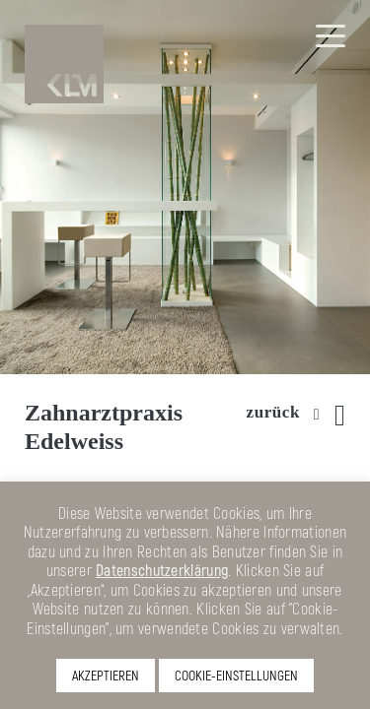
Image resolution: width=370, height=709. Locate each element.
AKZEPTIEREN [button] (105, 675)
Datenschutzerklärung (162, 569)
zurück (273, 412)
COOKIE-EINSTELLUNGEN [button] (236, 675)
